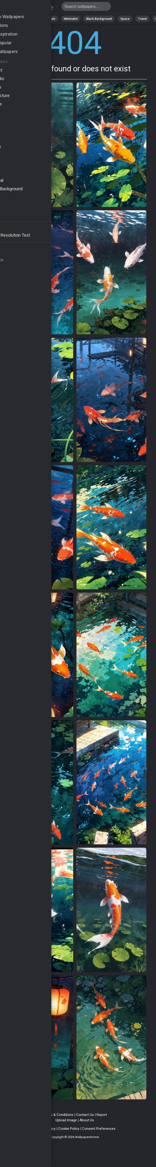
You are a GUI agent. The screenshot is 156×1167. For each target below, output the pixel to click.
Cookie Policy (68, 1128)
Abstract (29, 18)
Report (102, 1115)
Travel (142, 18)
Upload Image (66, 1120)
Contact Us (85, 1115)
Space (125, 18)
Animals (49, 18)
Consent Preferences (98, 1128)
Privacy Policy (44, 1128)
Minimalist (71, 18)
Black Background (99, 18)
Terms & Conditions (57, 1115)
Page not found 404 (28, 8)
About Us (87, 1120)
